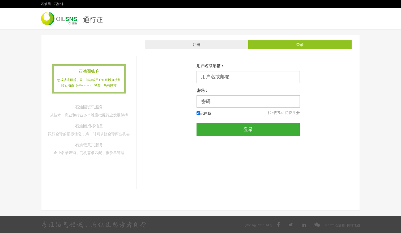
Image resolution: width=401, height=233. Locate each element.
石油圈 (46, 4)
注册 (196, 45)
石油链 (58, 4)
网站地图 (353, 225)
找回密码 (275, 113)
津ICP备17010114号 (258, 225)
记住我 (204, 113)
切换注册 (292, 113)
